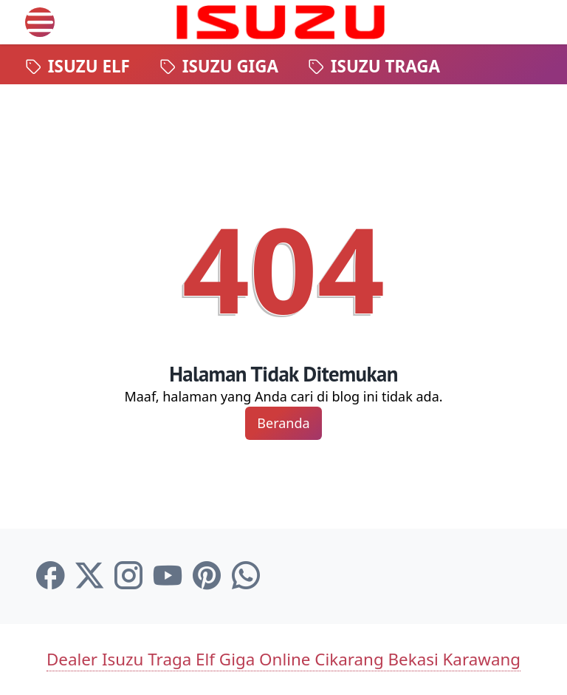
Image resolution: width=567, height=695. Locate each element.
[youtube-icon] (168, 576)
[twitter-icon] (89, 576)
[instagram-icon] (128, 576)
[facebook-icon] (50, 576)
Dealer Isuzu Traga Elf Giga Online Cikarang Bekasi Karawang (283, 659)
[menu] (40, 22)
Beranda (283, 423)
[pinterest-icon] (207, 576)
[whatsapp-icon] (246, 576)
